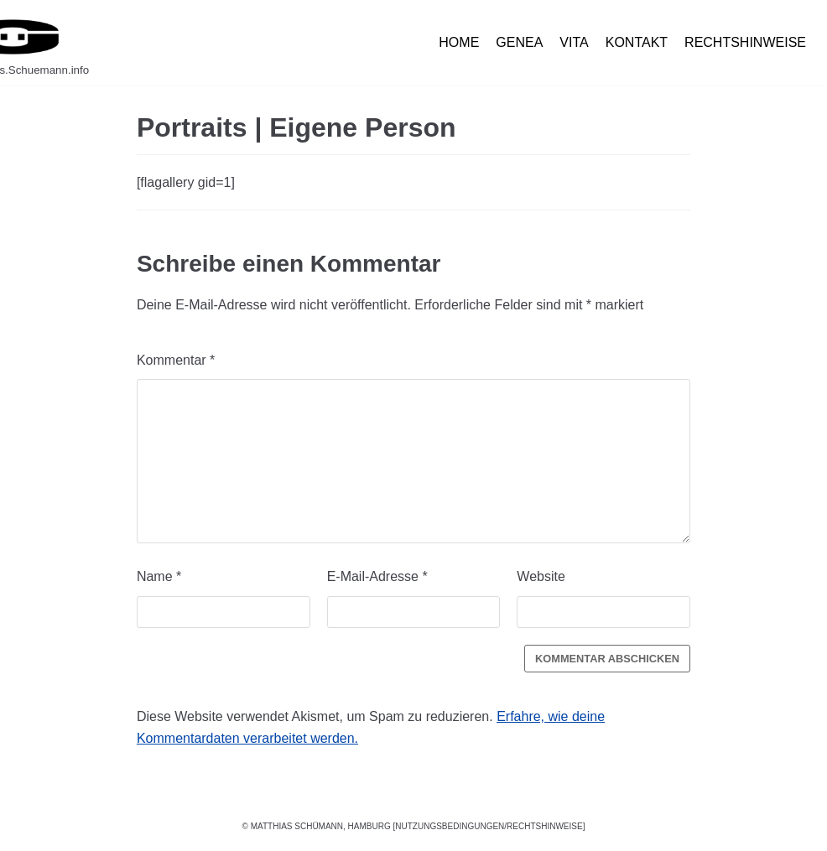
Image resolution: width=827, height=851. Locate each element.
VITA (573, 42)
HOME (459, 42)
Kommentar (176, 360)
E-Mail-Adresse (377, 576)
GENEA (519, 42)
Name (159, 576)
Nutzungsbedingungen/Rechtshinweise (488, 826)
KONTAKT (637, 42)
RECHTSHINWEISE (745, 42)
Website (541, 576)
